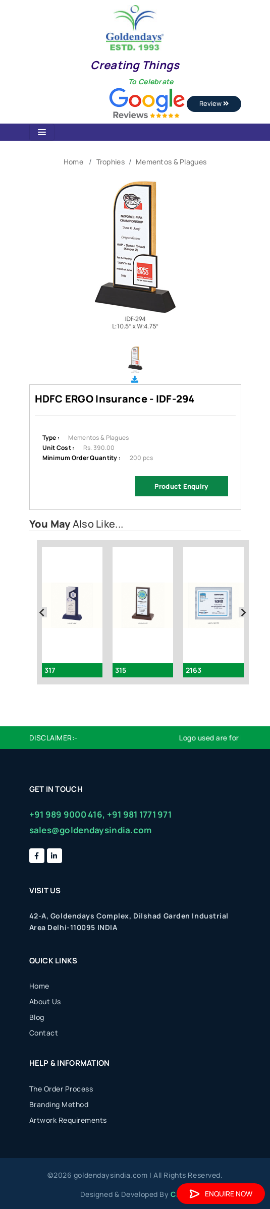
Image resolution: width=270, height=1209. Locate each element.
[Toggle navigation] (42, 132)
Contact (44, 1033)
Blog (36, 1017)
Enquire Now (220, 1193)
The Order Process (61, 1088)
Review (214, 103)
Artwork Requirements (68, 1120)
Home (73, 161)
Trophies (110, 161)
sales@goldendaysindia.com (90, 830)
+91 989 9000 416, (67, 814)
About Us (45, 1001)
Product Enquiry (181, 486)
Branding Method (59, 1104)
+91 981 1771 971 (139, 814)
